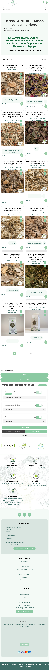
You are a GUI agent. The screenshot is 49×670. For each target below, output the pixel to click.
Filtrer (3, 59)
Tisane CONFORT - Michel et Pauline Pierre (12, 121)
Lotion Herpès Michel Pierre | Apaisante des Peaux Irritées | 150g (36, 114)
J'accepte (24, 375)
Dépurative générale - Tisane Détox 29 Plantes (12, 66)
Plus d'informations (7, 371)
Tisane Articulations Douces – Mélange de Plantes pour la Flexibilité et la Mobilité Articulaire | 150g (36, 256)
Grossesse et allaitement (36, 73)
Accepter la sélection (13, 431)
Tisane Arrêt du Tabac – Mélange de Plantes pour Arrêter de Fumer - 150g (12, 256)
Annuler (24, 435)
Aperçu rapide (21, 77)
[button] (24, 397)
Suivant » (32, 353)
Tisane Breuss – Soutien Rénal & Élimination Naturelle (36, 304)
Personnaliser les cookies (22, 371)
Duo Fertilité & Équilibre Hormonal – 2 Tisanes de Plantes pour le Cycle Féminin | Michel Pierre (36, 68)
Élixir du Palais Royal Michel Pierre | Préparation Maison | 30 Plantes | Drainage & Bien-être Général (12, 115)
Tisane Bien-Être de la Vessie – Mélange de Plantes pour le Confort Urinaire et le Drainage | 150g (12, 305)
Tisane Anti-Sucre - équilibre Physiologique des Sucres (12, 209)
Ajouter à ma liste (21, 74)
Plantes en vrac (12, 70)
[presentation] (16, 638)
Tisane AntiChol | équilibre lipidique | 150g (36, 209)
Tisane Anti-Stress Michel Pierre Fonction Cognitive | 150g (37, 162)
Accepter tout (24, 427)
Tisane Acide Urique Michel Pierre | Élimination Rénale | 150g (12, 163)
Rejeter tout (25, 380)
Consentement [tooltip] (42, 385)
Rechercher (45, 9)
